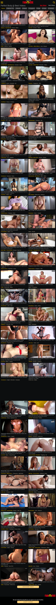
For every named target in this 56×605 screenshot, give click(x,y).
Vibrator (44, 157)
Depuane (30, 83)
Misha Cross (9, 473)
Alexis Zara (31, 492)
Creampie (12, 83)
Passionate (6, 584)
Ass (8, 157)
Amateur (35, 27)
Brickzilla (38, 454)
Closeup (6, 566)
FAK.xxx (28, 2)
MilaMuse (3, 324)
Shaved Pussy (12, 454)
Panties (40, 417)
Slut (41, 120)
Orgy (38, 8)
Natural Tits (10, 8)
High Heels (20, 473)
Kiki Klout (31, 157)
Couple (8, 379)
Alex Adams (37, 176)
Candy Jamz (3, 157)
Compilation (34, 287)
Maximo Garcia (4, 268)
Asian (20, 64)
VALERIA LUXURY (5, 529)
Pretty (44, 8)
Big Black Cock (13, 417)
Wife (40, 83)
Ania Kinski (3, 473)
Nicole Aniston (32, 268)
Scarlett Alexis (4, 64)
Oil (46, 454)
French (13, 27)
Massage (36, 529)
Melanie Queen (4, 213)
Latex (8, 305)
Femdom (51, 8)
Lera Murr (31, 64)
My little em (3, 342)
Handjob (39, 213)
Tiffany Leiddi (31, 547)
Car (15, 83)
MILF (42, 176)
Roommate (9, 139)
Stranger (8, 492)
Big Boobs (10, 268)
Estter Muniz (31, 305)
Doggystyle (35, 83)
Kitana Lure (3, 510)
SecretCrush (3, 305)
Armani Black (4, 231)
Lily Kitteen (3, 101)
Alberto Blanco (36, 46)
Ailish (2, 46)
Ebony (8, 417)
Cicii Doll (30, 27)
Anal (41, 46)
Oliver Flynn (35, 157)
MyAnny (3, 27)
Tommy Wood (9, 250)
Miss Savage (31, 194)
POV (30, 101)
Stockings (11, 529)
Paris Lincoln (31, 176)
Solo (36, 510)
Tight (35, 342)
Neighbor (12, 157)
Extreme (6, 46)
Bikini (45, 176)
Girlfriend (42, 473)
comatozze (3, 176)
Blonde (33, 231)
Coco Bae (31, 250)
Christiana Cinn (36, 250)
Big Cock (19, 250)
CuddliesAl (3, 83)
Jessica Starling (32, 454)
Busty (7, 83)
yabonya (30, 361)
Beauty (18, 8)
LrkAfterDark (3, 417)
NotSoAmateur (32, 120)
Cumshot (40, 492)
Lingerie (35, 139)
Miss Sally (3, 250)
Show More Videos (28, 587)
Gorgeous (32, 8)
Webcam (40, 510)
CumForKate (31, 529)
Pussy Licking (17, 529)
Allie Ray (30, 473)
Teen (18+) (11, 566)
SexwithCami (4, 436)
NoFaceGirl (3, 139)
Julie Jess (31, 342)
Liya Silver (31, 46)
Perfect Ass (37, 194)
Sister (32, 101)
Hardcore (42, 194)
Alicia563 (31, 566)
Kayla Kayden (31, 510)
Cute (38, 342)
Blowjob (45, 46)
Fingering (9, 342)
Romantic (41, 64)
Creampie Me (8, 27)
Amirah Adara (10, 510)
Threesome (47, 250)
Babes (25, 8)
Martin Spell (36, 64)
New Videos (43, 5)
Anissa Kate (37, 547)
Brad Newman (11, 64)
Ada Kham (3, 194)
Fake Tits (31, 139)
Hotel (12, 492)
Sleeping (10, 213)
